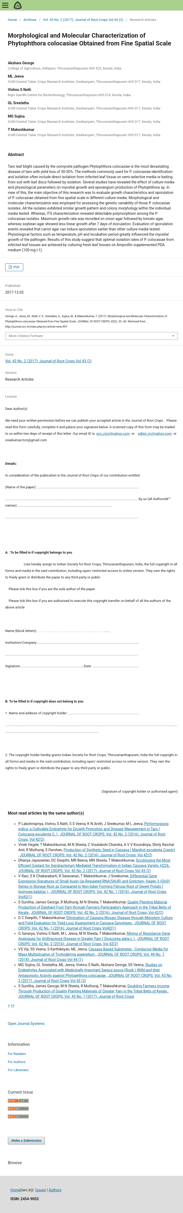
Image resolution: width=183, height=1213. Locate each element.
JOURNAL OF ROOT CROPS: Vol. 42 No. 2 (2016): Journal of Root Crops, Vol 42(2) (86, 855)
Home (12, 20)
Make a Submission (26, 1140)
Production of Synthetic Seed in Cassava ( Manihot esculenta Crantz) (119, 850)
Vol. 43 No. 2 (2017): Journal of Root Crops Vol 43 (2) (83, 20)
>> (13, 1005)
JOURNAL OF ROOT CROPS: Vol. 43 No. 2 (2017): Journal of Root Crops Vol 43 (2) (84, 871)
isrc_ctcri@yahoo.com (113, 434)
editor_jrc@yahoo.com (155, 434)
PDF (16, 267)
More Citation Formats (26, 336)
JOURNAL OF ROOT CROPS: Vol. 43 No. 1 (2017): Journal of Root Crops (76, 996)
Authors (55, 1190)
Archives (30, 20)
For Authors (17, 1062)
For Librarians (18, 1070)
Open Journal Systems (26, 1024)
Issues (40, 1190)
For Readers (17, 1054)
